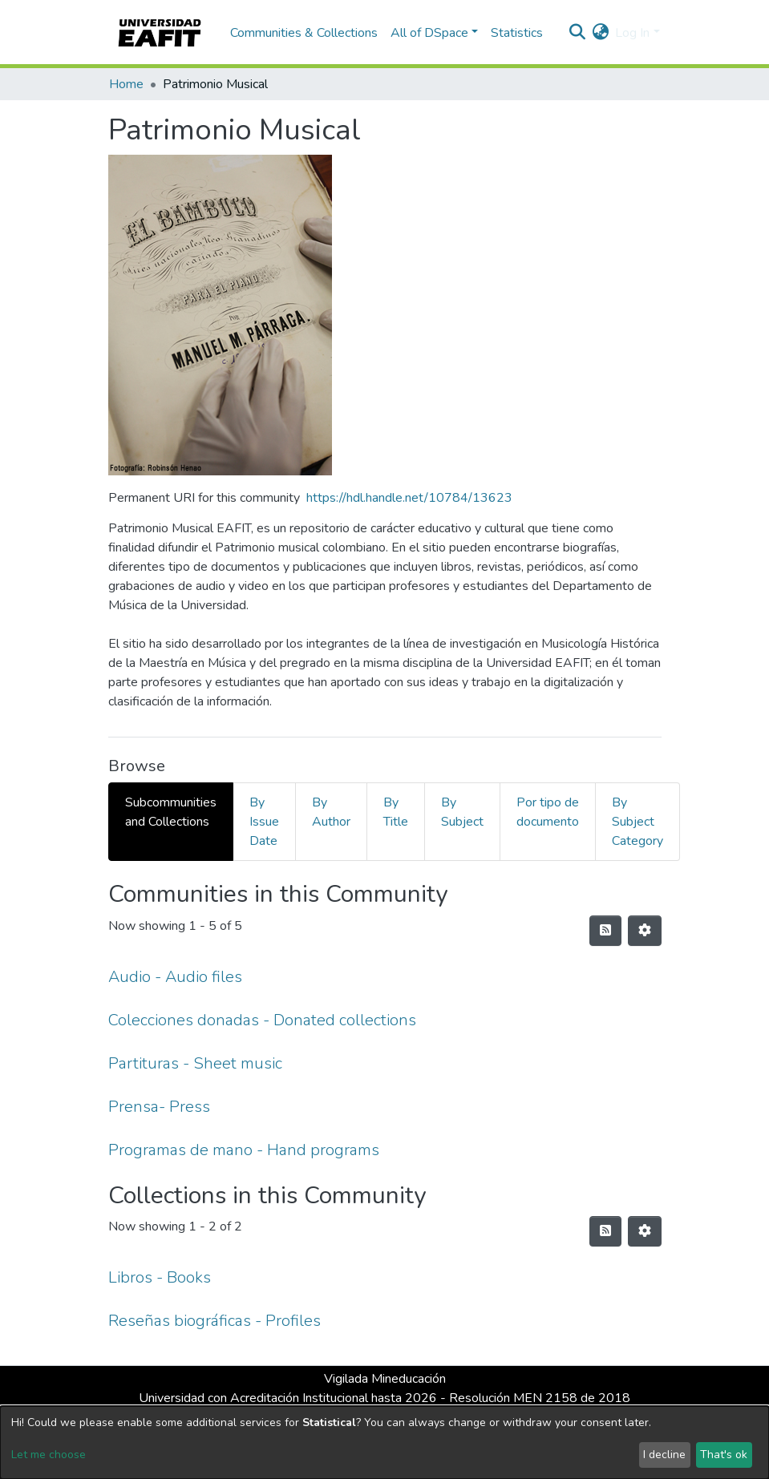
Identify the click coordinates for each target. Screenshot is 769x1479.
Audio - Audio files (175, 977)
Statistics (517, 33)
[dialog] (384, 1442)
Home (126, 84)
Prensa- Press (159, 1106)
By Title (395, 812)
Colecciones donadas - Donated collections (262, 1020)
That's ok (723, 1454)
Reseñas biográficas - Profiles (214, 1321)
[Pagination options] (645, 930)
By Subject (462, 812)
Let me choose (48, 1454)
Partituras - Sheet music (195, 1063)
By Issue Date (264, 822)
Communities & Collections (304, 33)
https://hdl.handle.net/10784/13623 (409, 498)
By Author (331, 812)
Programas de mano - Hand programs (243, 1150)
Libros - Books (159, 1277)
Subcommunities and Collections (171, 812)
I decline (664, 1454)
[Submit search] (577, 32)
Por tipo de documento (547, 812)
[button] (600, 32)
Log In (632, 33)
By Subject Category (637, 822)
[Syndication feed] (605, 930)
